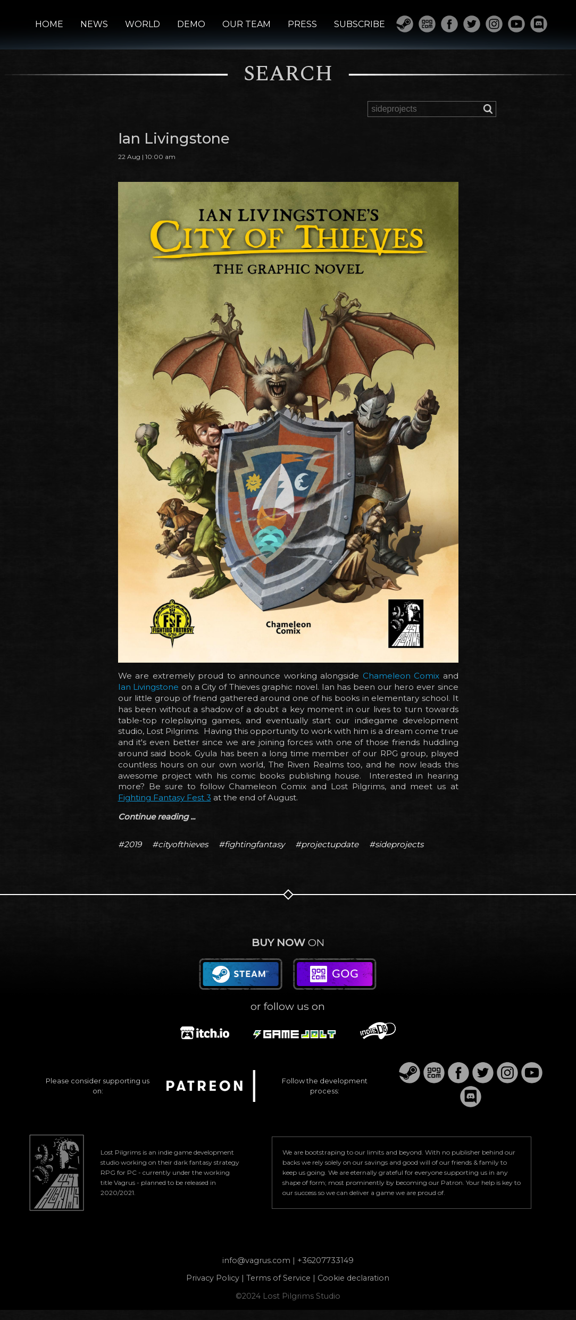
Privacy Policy (212, 1278)
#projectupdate (326, 844)
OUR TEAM (246, 24)
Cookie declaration (353, 1278)
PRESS (302, 24)
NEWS (94, 24)
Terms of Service (278, 1278)
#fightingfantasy (252, 844)
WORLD (142, 24)
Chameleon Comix (401, 676)
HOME (49, 24)
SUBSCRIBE (359, 24)
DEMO (191, 24)
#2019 (129, 844)
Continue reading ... (156, 817)
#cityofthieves (180, 844)
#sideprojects (396, 844)
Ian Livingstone (148, 687)
